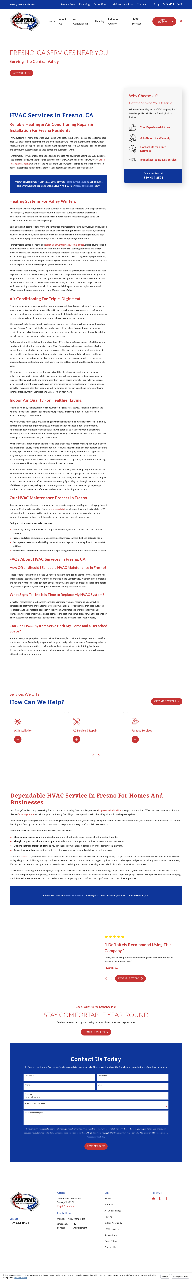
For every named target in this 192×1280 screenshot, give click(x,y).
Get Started (165, 21)
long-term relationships (109, 814)
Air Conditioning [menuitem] (80, 21)
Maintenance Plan (123, 4)
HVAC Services (112, 1198)
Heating (108, 1185)
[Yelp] (159, 1167)
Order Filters (101, 4)
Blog (156, 4)
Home (108, 1167)
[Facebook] (166, 1167)
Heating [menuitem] (99, 21)
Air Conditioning (113, 1179)
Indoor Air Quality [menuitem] (113, 21)
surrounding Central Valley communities (64, 244)
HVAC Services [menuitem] (136, 21)
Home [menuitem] (51, 21)
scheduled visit (58, 509)
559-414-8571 (172, 4)
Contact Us (143, 4)
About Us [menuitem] (62, 21)
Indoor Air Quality (113, 1191)
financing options (26, 817)
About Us (109, 1173)
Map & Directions (65, 1175)
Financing (84, 4)
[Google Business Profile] (153, 1167)
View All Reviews (134, 962)
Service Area (68, 4)
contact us (26, 860)
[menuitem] (13, 1251)
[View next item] (114, 962)
